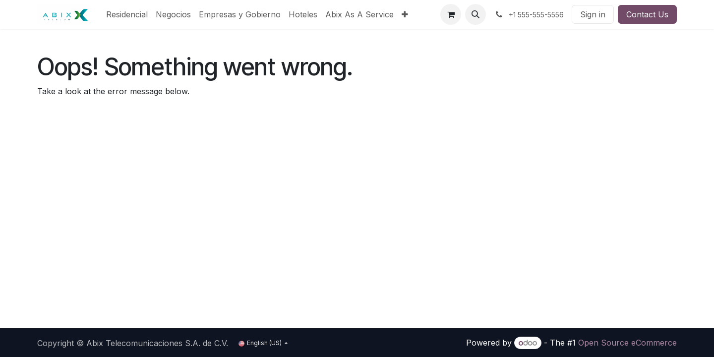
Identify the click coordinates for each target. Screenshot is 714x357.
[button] (475, 14)
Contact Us (647, 14)
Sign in (592, 14)
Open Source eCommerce (627, 343)
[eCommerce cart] (450, 14)
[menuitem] (127, 14)
